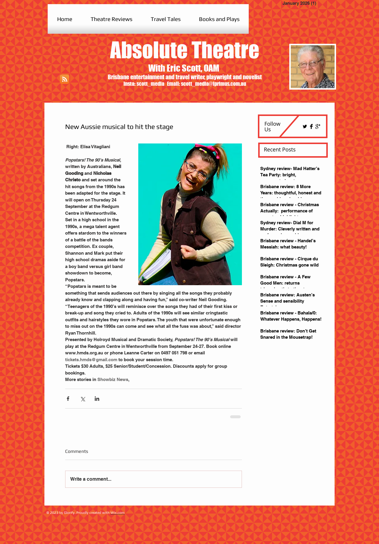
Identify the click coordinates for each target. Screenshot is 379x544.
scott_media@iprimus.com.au (213, 83)
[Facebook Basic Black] (311, 126)
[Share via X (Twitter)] (82, 398)
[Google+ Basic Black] (317, 126)
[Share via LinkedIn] (97, 398)
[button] (111, 19)
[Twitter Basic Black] (304, 126)
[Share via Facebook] (68, 398)
